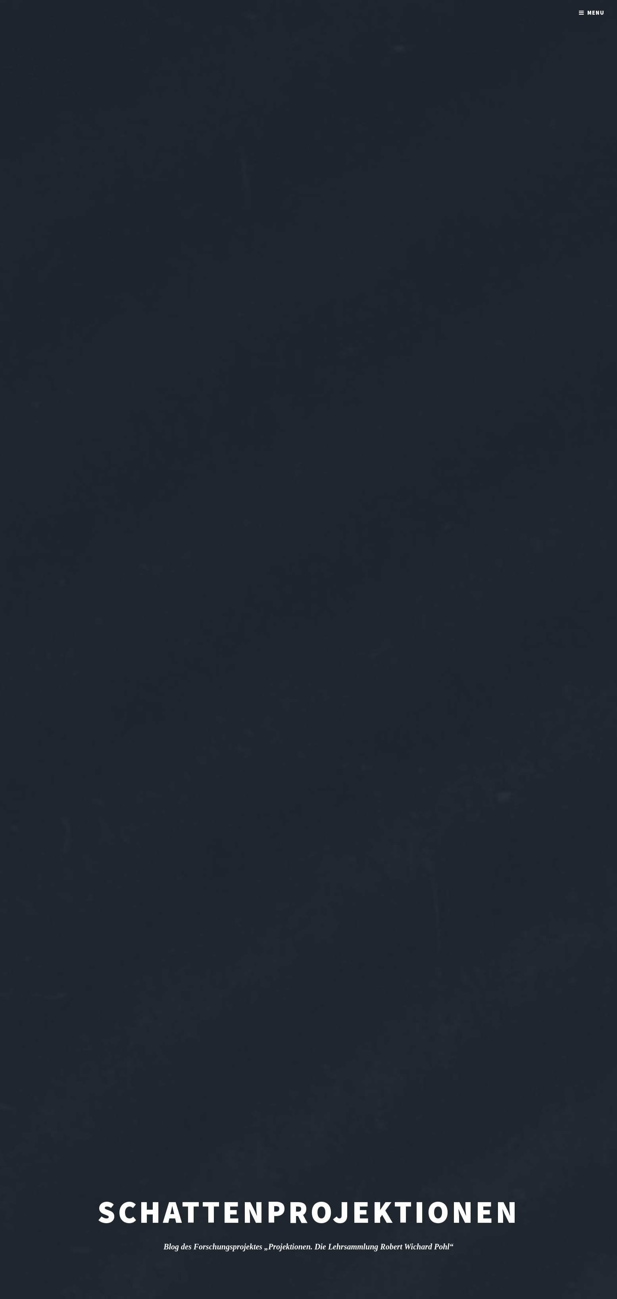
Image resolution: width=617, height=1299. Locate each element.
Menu (595, 12)
